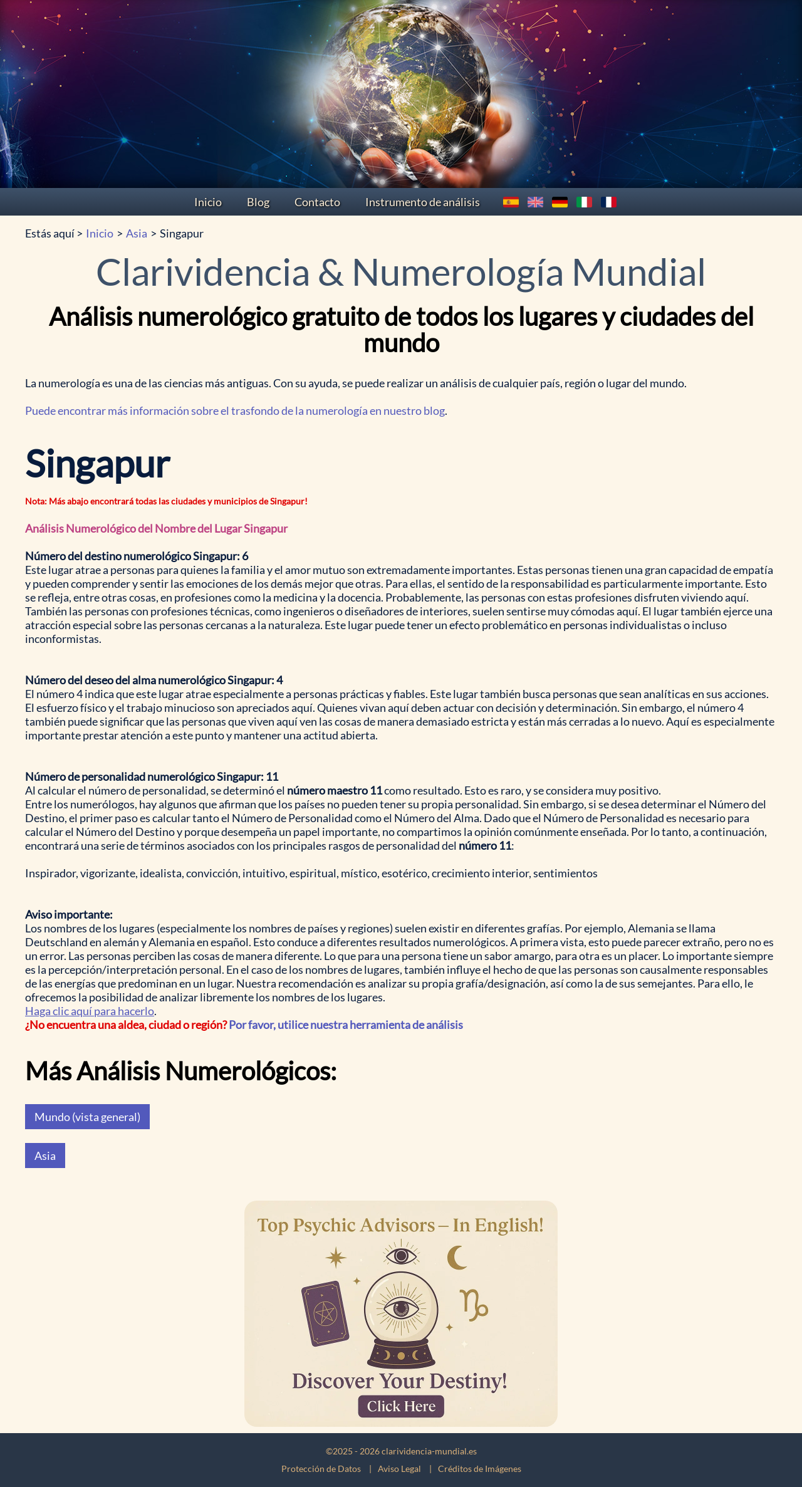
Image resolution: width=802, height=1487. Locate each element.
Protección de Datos (321, 1468)
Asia (136, 233)
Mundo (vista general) (87, 1117)
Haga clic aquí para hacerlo (89, 1011)
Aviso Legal (399, 1468)
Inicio (208, 202)
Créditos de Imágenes (479, 1468)
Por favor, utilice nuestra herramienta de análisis (346, 1024)
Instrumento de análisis (422, 202)
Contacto (317, 202)
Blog (258, 202)
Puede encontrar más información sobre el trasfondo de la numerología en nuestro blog (235, 410)
